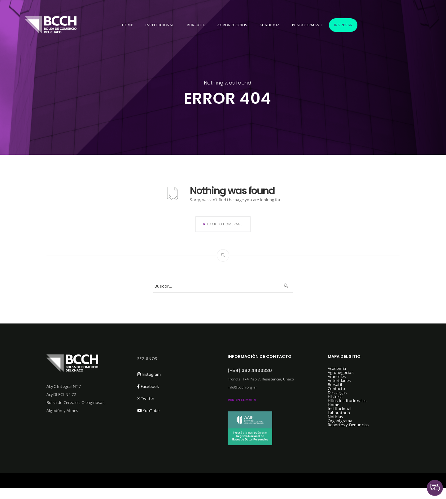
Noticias (335, 416)
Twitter (146, 398)
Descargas (337, 392)
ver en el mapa (242, 399)
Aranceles (337, 376)
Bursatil (196, 25)
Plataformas (305, 25)
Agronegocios (232, 25)
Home (127, 25)
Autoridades (339, 380)
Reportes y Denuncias (348, 424)
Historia (335, 396)
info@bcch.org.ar (242, 387)
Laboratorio (339, 412)
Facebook (148, 386)
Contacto (336, 388)
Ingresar (343, 25)
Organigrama (340, 420)
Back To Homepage (223, 224)
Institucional (160, 25)
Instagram (149, 374)
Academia (269, 25)
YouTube (148, 410)
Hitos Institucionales (347, 400)
